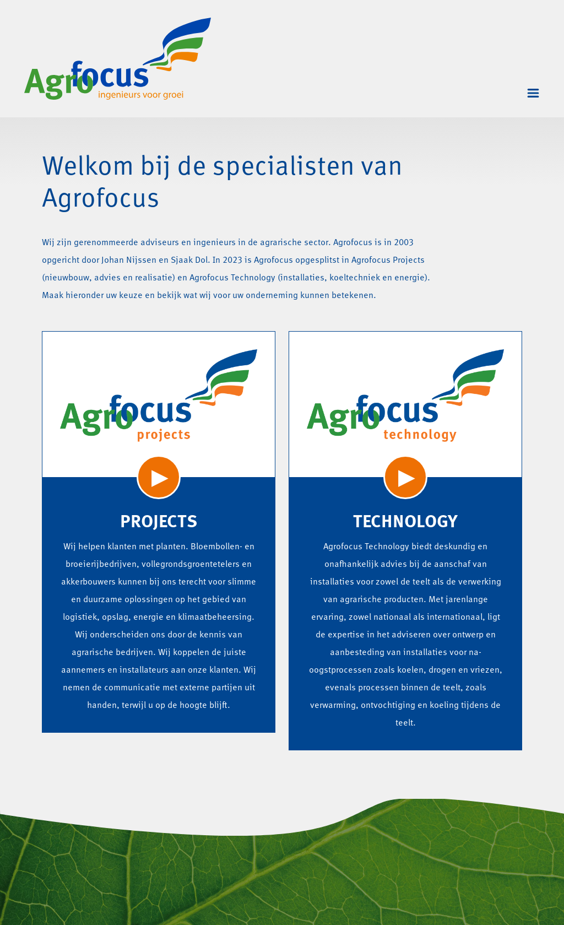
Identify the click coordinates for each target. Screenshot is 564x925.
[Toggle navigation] (533, 93)
